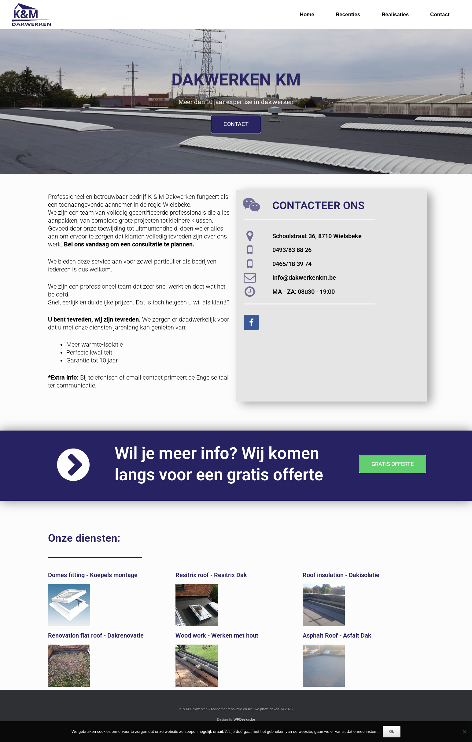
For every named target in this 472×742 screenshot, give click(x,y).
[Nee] (464, 732)
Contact (439, 14)
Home (307, 14)
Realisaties (395, 14)
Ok (391, 731)
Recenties (348, 14)
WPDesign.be (244, 719)
